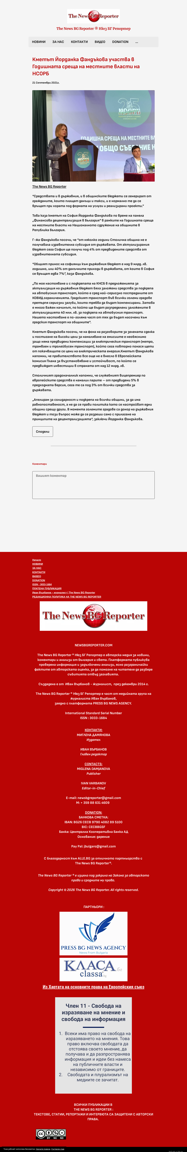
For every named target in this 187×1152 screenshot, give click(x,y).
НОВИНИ (38, 42)
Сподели (42, 432)
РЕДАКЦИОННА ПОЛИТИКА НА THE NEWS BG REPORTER (66, 597)
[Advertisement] (93, 525)
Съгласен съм (57, 1149)
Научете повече (43, 1149)
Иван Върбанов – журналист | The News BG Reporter (63, 592)
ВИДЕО (100, 42)
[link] (93, 16)
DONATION (120, 42)
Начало (36, 560)
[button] (93, 136)
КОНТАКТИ (79, 42)
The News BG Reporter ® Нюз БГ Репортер (93, 28)
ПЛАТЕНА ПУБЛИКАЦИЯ (46, 588)
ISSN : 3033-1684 (42, 584)
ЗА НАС (58, 42)
